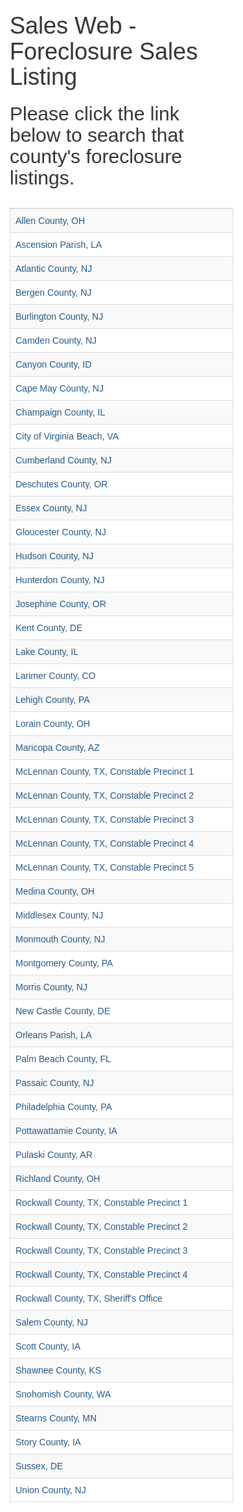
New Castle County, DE (63, 1011)
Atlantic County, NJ (54, 268)
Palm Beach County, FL (63, 1059)
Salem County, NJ (52, 1322)
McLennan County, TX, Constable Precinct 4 (105, 843)
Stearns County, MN (56, 1418)
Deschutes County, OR (62, 484)
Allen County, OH (50, 221)
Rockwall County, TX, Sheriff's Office (89, 1298)
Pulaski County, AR (54, 1155)
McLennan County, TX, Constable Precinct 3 (105, 819)
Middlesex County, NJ (59, 915)
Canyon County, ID (53, 364)
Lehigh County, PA (53, 700)
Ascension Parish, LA (59, 244)
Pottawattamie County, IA (66, 1131)
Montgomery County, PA (64, 963)
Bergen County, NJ (53, 292)
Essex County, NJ (51, 508)
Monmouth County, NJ (60, 939)
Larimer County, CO (55, 676)
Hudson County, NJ (54, 556)
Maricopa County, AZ (58, 747)
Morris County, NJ (51, 987)
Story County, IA (48, 1442)
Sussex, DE (39, 1466)
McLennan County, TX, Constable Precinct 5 (105, 867)
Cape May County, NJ (60, 388)
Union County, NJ (51, 1490)
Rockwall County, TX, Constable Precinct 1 (102, 1202)
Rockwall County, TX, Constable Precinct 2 (102, 1226)
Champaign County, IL (60, 412)
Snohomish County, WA (63, 1394)
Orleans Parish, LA (54, 1035)
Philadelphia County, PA (64, 1107)
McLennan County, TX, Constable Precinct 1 (105, 771)
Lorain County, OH (53, 723)
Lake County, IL (47, 652)
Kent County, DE (49, 628)
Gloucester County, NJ (61, 532)
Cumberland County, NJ (63, 460)
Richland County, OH (58, 1178)
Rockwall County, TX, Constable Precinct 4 (102, 1274)
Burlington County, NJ (59, 316)
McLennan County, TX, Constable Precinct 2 (105, 795)
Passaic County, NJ (55, 1083)
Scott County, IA (48, 1346)
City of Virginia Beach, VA (67, 436)
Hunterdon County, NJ (60, 580)
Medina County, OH (55, 891)
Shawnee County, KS (58, 1370)
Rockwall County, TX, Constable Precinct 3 (102, 1250)
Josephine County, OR (61, 604)
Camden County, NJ (56, 340)
